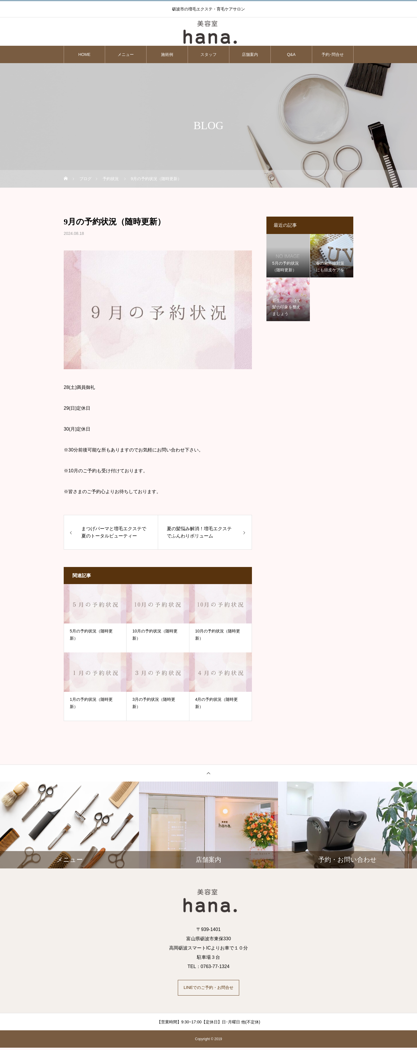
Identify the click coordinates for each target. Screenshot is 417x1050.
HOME (84, 54)
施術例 (167, 54)
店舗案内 (250, 54)
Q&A (291, 54)
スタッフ (208, 54)
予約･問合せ (332, 54)
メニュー (126, 54)
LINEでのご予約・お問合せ (208, 988)
